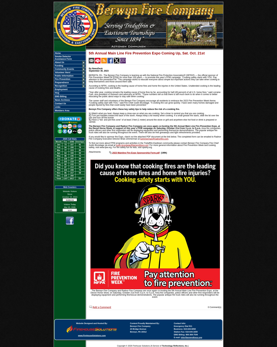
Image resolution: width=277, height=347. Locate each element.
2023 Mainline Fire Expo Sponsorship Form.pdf (136, 153)
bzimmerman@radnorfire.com (154, 139)
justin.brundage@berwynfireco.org (132, 145)
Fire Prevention (62, 79)
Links (57, 107)
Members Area (61, 110)
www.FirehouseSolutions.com (92, 335)
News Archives (62, 100)
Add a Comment (102, 307)
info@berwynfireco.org (191, 337)
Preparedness (61, 82)
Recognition (60, 86)
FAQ (56, 93)
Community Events (64, 69)
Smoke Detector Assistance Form (63, 57)
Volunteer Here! (62, 72)
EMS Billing (60, 96)
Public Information (63, 76)
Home (57, 53)
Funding (58, 65)
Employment (60, 89)
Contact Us (60, 103)
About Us (59, 62)
